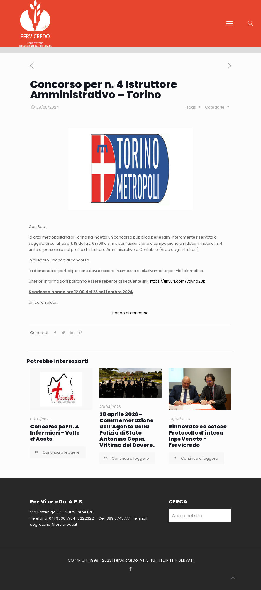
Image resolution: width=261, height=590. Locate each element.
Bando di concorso (130, 313)
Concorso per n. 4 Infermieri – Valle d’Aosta (55, 432)
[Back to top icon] (233, 578)
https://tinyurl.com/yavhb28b (178, 281)
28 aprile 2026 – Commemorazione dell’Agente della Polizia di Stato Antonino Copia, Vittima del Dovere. (127, 429)
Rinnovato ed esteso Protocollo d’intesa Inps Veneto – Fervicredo (198, 436)
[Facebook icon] (131, 569)
